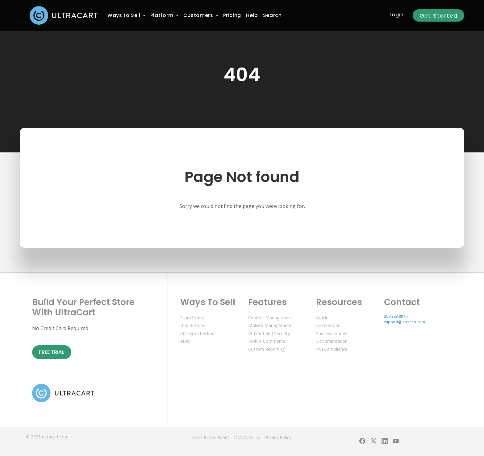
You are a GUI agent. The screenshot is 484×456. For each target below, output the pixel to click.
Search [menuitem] (272, 15)
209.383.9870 (395, 316)
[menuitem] (123, 15)
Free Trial (51, 352)
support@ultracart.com (404, 322)
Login (397, 14)
